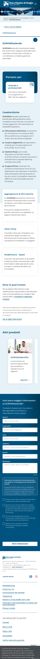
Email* (5, 452)
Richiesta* (6, 461)
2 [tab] (22, 388)
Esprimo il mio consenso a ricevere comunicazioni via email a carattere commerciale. (16, 525)
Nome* (5, 417)
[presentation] (19, 536)
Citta (4, 435)
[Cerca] (30, 4)
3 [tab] (25, 388)
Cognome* (7, 426)
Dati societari (17, 567)
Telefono (6, 444)
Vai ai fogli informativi (12, 319)
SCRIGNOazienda (9, 33)
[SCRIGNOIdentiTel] (20, 347)
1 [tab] (18, 388)
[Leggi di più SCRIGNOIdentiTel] (25, 380)
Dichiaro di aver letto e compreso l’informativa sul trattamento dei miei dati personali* (20, 500)
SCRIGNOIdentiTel (19, 357)
